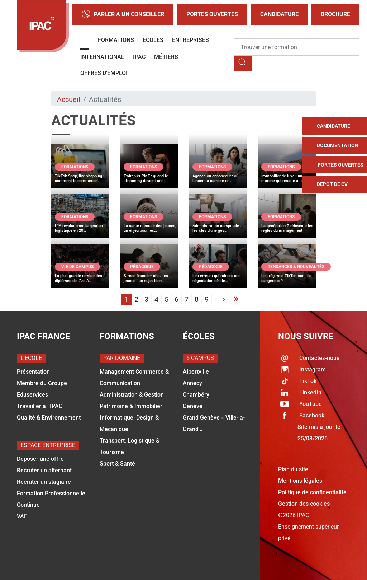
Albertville (196, 371)
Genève (192, 406)
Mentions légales (300, 480)
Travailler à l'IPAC (39, 406)
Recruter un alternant (44, 470)
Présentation (33, 371)
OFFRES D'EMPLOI (104, 73)
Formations (116, 40)
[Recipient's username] (296, 47)
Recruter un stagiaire (44, 481)
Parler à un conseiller (123, 14)
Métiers (166, 56)
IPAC (139, 56)
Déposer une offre (40, 458)
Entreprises (190, 40)
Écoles (153, 40)
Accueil (68, 99)
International (102, 56)
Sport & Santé (117, 463)
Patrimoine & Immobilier (131, 406)
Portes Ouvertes (212, 14)
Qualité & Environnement (49, 417)
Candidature (279, 14)
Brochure (335, 14)
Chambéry (196, 394)
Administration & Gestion (132, 394)
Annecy (192, 383)
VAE (22, 516)
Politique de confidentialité (312, 492)
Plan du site (293, 469)
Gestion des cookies (304, 503)
